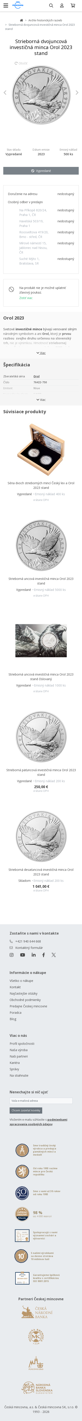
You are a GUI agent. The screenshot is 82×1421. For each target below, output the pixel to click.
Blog (13, 1019)
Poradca (15, 1012)
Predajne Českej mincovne (28, 1006)
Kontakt (15, 987)
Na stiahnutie (19, 1075)
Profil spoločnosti (22, 1043)
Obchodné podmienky (25, 1000)
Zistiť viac (26, 298)
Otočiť (21, 65)
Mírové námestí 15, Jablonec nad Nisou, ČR (33, 247)
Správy (14, 1069)
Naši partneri (19, 1056)
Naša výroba (19, 1050)
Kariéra (15, 1063)
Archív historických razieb (45, 20)
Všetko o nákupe (21, 981)
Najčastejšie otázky (23, 993)
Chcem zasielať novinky (26, 1110)
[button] (9, 92)
